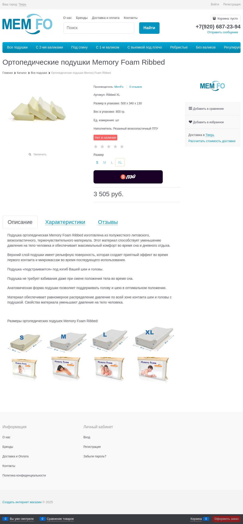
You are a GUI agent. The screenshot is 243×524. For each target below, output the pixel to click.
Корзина (196, 519)
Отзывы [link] (108, 222)
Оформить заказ (227, 519)
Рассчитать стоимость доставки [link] (212, 141)
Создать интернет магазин (21, 502)
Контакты (130, 18)
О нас (67, 18)
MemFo (118, 86)
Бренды (82, 18)
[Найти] (149, 28)
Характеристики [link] (65, 222)
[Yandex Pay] (128, 176)
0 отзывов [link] (135, 86)
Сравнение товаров (60, 519)
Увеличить (39, 154)
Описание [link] (20, 222)
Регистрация (232, 4)
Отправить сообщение (222, 32)
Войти (215, 4)
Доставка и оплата (106, 18)
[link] (22, 4)
